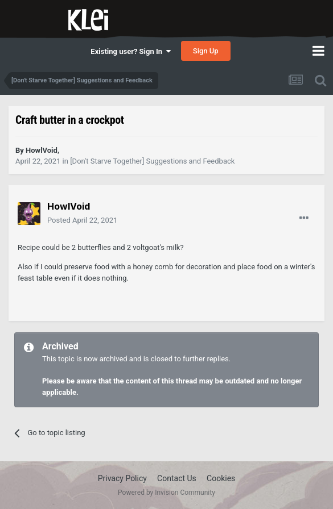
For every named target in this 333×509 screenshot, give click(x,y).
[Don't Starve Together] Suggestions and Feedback (152, 161)
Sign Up (206, 51)
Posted (82, 220)
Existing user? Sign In (130, 51)
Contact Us (176, 478)
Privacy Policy (122, 478)
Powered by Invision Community (166, 493)
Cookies (221, 478)
